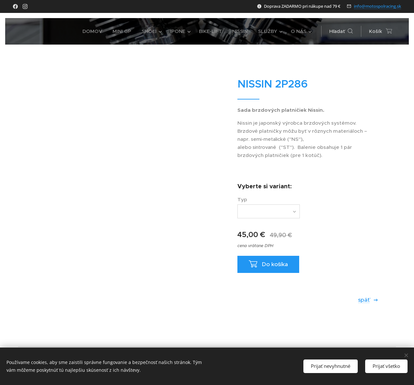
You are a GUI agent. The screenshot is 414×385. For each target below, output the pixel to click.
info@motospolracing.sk (377, 6)
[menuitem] (94, 31)
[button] (341, 31)
